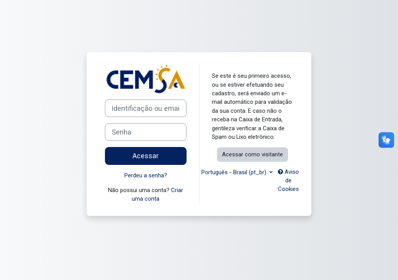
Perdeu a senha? (145, 175)
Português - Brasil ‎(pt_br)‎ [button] (234, 172)
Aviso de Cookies (288, 180)
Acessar (146, 156)
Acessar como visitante (252, 154)
